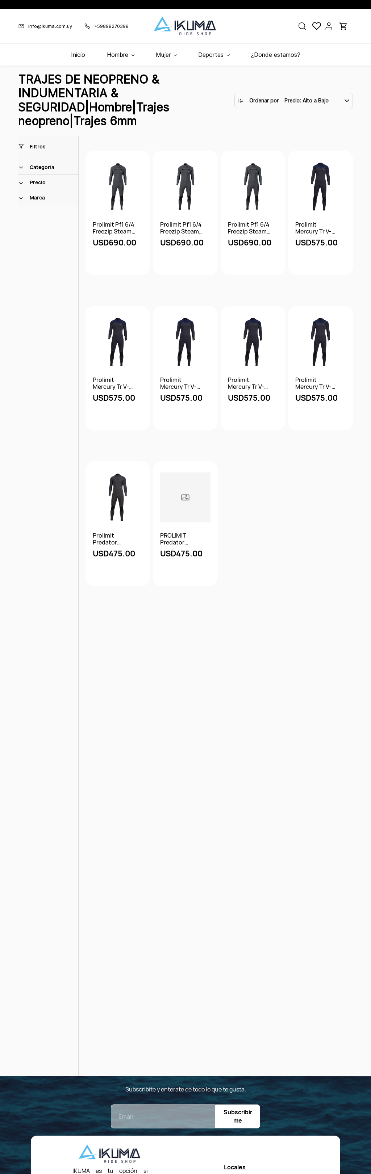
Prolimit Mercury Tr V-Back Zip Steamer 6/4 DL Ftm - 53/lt (316, 383)
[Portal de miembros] (329, 26)
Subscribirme (238, 1116)
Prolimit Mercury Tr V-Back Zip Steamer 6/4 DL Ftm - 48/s (316, 228)
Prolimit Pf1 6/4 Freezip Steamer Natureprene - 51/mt (250, 228)
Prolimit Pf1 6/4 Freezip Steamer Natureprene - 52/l (182, 228)
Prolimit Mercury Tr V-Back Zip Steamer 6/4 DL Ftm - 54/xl (180, 383)
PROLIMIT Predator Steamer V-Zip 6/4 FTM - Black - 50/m (182, 539)
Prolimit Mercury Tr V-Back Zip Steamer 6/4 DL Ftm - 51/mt (248, 383)
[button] (302, 26)
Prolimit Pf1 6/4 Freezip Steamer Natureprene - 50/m (115, 228)
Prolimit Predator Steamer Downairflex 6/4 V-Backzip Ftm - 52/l (114, 539)
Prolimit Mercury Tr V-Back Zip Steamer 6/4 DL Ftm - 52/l (113, 383)
